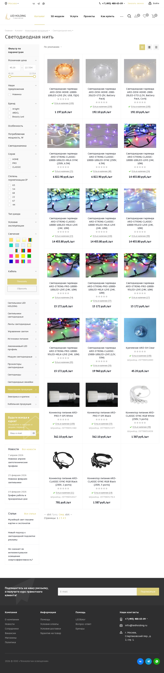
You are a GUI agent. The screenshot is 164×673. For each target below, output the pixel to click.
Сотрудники (12, 628)
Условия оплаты (49, 624)
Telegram (38, 3)
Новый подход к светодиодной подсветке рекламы (21, 536)
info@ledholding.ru (136, 625)
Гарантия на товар (50, 633)
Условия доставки (50, 628)
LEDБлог (81, 619)
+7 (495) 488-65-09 (135, 618)
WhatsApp (43, 3)
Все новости (29, 449)
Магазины (10, 637)
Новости (10, 624)
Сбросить (22, 288)
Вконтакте (33, 3)
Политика (10, 642)
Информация (48, 612)
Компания (11, 612)
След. (62, 514)
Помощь (45, 619)
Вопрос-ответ (83, 624)
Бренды (80, 628)
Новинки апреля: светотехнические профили (18, 462)
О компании (12, 619)
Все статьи (30, 513)
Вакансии (10, 633)
